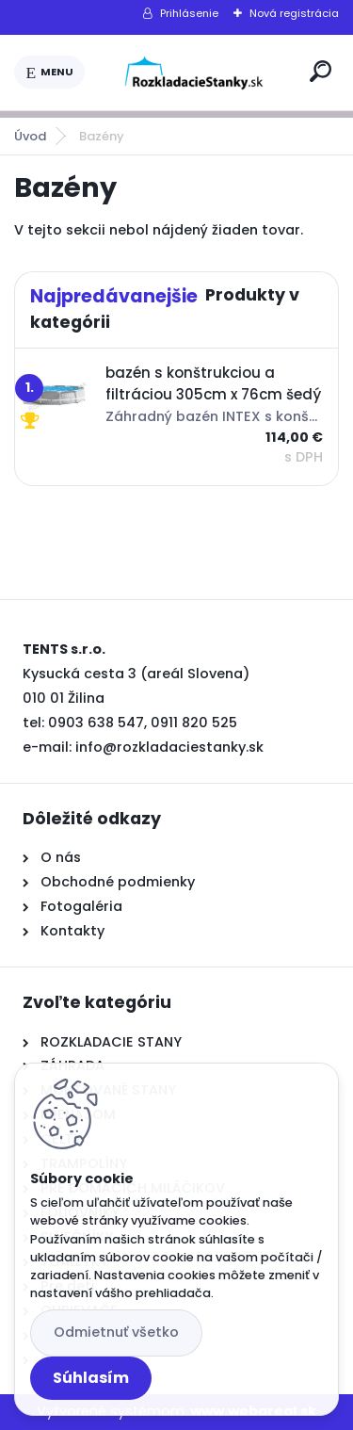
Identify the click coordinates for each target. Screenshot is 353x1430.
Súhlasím (91, 1378)
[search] (320, 71)
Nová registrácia (294, 13)
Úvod (30, 136)
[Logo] (194, 72)
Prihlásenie (189, 13)
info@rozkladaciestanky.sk (169, 747)
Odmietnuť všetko (116, 1332)
